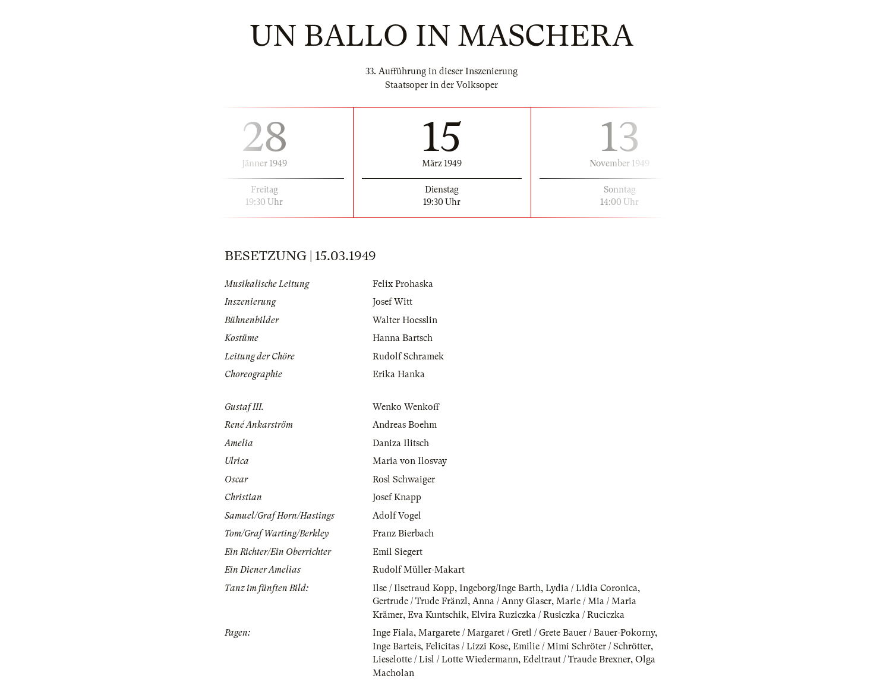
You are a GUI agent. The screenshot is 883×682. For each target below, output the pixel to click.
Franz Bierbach (403, 533)
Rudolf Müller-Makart (419, 569)
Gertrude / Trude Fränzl (420, 601)
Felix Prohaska (403, 284)
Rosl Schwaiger (404, 479)
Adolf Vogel (397, 515)
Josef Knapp (397, 497)
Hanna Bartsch (403, 338)
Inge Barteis (397, 646)
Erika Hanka (399, 374)
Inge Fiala (393, 632)
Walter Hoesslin (405, 320)
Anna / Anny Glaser (511, 601)
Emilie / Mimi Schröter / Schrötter (582, 646)
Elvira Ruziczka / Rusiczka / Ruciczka (548, 615)
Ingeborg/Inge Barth (500, 588)
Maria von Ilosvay (410, 461)
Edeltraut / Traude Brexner (576, 659)
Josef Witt (392, 301)
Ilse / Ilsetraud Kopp (414, 588)
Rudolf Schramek (408, 356)
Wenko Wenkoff (406, 407)
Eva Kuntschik (437, 615)
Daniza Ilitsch (401, 443)
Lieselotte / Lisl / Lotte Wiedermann (445, 659)
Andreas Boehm (405, 424)
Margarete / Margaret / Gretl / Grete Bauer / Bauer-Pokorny (536, 632)
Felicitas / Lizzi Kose (466, 646)
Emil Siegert (397, 552)
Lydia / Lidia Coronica (591, 588)
